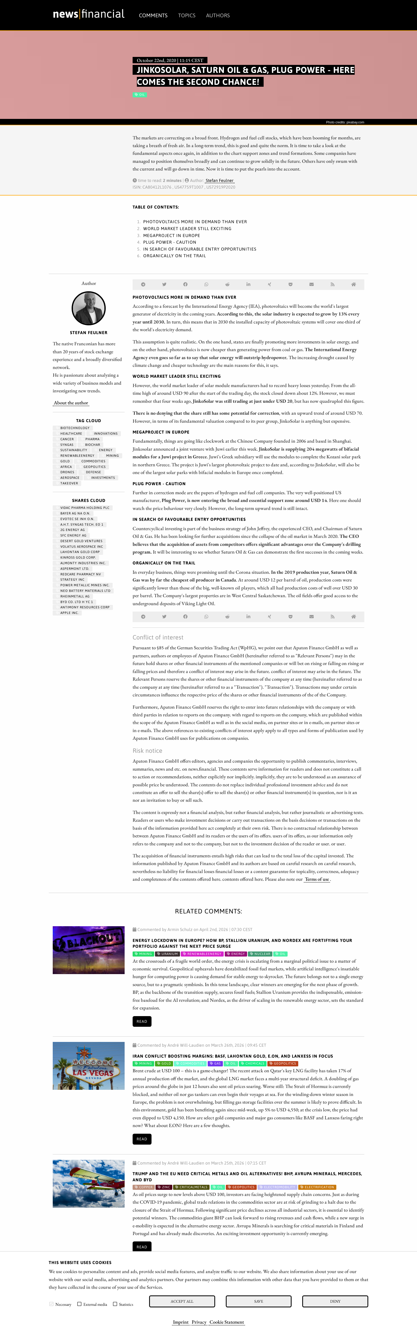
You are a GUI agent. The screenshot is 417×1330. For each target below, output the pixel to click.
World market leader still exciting (187, 228)
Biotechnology (73, 428)
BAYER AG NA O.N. (73, 513)
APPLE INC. (67, 613)
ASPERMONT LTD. (72, 569)
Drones (65, 472)
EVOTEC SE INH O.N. (75, 519)
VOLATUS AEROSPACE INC (79, 546)
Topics (186, 15)
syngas (64, 445)
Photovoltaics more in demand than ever (195, 221)
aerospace (68, 478)
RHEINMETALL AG (73, 596)
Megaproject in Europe (171, 235)
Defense (91, 472)
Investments (101, 478)
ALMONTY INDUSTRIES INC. (81, 563)
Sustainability (71, 450)
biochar (90, 445)
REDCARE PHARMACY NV (78, 574)
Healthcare (69, 433)
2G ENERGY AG (70, 530)
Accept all (182, 1301)
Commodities (91, 461)
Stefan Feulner (220, 180)
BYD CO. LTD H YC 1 (74, 602)
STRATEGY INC (70, 579)
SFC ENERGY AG (71, 535)
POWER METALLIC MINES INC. (82, 585)
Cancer (65, 439)
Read (142, 1021)
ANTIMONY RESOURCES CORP (83, 607)
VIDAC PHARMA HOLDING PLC (82, 508)
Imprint (181, 1322)
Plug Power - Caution (170, 242)
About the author (71, 402)
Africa (64, 467)
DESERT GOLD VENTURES (79, 541)
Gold (63, 461)
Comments (153, 15)
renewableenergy (75, 456)
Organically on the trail (174, 255)
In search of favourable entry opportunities (199, 249)
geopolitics (92, 467)
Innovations (103, 433)
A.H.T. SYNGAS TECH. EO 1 (79, 524)
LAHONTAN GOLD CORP (78, 552)
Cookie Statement (227, 1322)
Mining (110, 456)
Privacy (199, 1322)
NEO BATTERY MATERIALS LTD (83, 591)
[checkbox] (51, 1304)
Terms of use (317, 879)
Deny (335, 1301)
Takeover (67, 483)
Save (258, 1301)
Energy (104, 450)
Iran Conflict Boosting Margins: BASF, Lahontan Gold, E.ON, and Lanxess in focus (233, 1056)
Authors (218, 15)
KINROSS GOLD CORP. (76, 557)
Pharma (90, 439)
